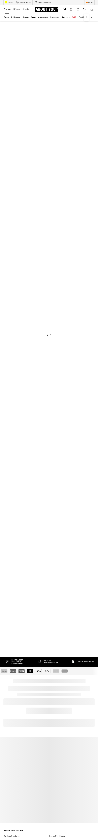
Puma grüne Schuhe (11, 721)
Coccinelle (7, 791)
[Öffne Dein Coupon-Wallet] (64, 9)
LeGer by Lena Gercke (59, 796)
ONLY (5, 758)
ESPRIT (52, 787)
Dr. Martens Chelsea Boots (15, 713)
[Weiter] (86, 17)
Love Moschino (55, 779)
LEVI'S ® (52, 771)
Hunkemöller (8, 796)
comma (52, 783)
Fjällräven (53, 791)
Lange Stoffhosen (57, 709)
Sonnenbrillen (55, 729)
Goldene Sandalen (11, 709)
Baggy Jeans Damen (12, 717)
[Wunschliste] (85, 9)
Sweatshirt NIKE (10, 742)
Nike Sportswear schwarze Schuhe (18, 729)
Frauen (7, 9)
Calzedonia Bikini (56, 721)
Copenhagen (55, 767)
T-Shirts (6, 725)
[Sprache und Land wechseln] (89, 2)
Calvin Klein (8, 779)
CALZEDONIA (55, 775)
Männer (17, 9)
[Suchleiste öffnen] (91, 17)
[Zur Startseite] (46, 9)
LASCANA (7, 767)
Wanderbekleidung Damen (60, 713)
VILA (5, 762)
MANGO (52, 762)
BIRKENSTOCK (9, 783)
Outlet (9, 2)
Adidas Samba (55, 738)
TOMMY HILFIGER (11, 787)
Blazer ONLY (54, 725)
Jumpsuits (53, 717)
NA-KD (6, 771)
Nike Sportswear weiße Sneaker (17, 738)
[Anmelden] (71, 9)
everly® (52, 758)
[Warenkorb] (91, 9)
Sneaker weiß (55, 742)
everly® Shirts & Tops (12, 734)
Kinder (26, 9)
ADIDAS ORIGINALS (11, 775)
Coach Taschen (55, 734)
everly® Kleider (55, 746)
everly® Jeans (9, 746)
